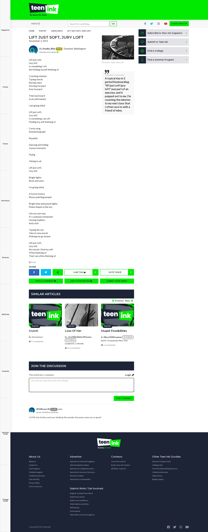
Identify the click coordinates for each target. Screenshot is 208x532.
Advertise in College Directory (82, 468)
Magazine (5, 28)
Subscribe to (160, 33)
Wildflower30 (43, 409)
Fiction (5, 142)
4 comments (108, 345)
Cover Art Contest (118, 461)
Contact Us (33, 465)
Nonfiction (5, 199)
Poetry (5, 85)
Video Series (157, 475)
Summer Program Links (161, 461)
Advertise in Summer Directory (82, 472)
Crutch (33, 330)
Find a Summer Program (156, 60)
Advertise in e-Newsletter (80, 479)
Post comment (124, 398)
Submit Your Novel (77, 497)
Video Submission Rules (79, 504)
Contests (5, 369)
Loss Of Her (73, 330)
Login (129, 375)
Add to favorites (81, 281)
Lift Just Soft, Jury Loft (79, 31)
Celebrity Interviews (37, 475)
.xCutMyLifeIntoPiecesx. (80, 336)
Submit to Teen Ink (153, 42)
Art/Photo (5, 312)
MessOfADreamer (113, 336)
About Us (32, 461)
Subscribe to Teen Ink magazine (82, 514)
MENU (35, 24)
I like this (85, 272)
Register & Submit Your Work (81, 493)
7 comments (36, 341)
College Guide (5, 498)
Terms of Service (35, 486)
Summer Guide (5, 431)
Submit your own (117, 281)
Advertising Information (79, 465)
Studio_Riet (49, 48)
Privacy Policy (34, 483)
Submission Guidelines (79, 500)
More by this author (48, 52)
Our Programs (34, 468)
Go (113, 24)
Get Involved (75, 511)
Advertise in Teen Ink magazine (82, 461)
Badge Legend (158, 479)
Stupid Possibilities (114, 330)
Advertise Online (77, 475)
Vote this (121, 272)
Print (32, 262)
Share (32, 267)
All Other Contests (118, 468)
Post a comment (46, 281)
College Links (157, 465)
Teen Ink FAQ (34, 479)
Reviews (5, 255)
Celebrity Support (36, 472)
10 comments (72, 348)
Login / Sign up (179, 24)
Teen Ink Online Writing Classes (164, 468)
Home (31, 31)
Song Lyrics (57, 31)
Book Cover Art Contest (120, 465)
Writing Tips (74, 507)
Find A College (151, 51)
